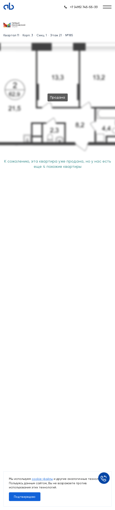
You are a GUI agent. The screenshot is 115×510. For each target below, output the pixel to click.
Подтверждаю (24, 496)
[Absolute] (8, 6)
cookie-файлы (42, 479)
